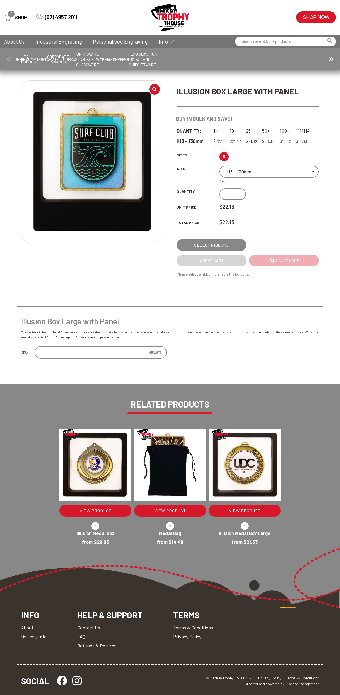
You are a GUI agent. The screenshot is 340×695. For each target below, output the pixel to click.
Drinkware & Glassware (267, 59)
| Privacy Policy (268, 678)
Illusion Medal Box (95, 533)
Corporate (132, 59)
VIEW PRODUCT (95, 510)
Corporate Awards (166, 59)
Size (181, 168)
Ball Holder (65, 59)
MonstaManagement (302, 683)
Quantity (186, 191)
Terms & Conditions (193, 627)
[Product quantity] (232, 194)
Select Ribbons (211, 244)
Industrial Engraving (59, 41)
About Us (14, 41)
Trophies (31, 59)
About (27, 627)
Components (98, 59)
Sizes (182, 155)
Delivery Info (33, 636)
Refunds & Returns (96, 646)
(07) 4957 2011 (57, 17)
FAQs (82, 636)
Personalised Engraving (120, 41)
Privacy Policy (187, 636)
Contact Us (88, 627)
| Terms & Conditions (301, 678)
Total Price (188, 222)
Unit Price (186, 207)
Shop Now (316, 17)
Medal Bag (170, 533)
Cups (199, 59)
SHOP (15, 17)
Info (163, 41)
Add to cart (211, 260)
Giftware (301, 59)
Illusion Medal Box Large (244, 533)
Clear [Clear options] (222, 181)
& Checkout (284, 260)
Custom (233, 59)
